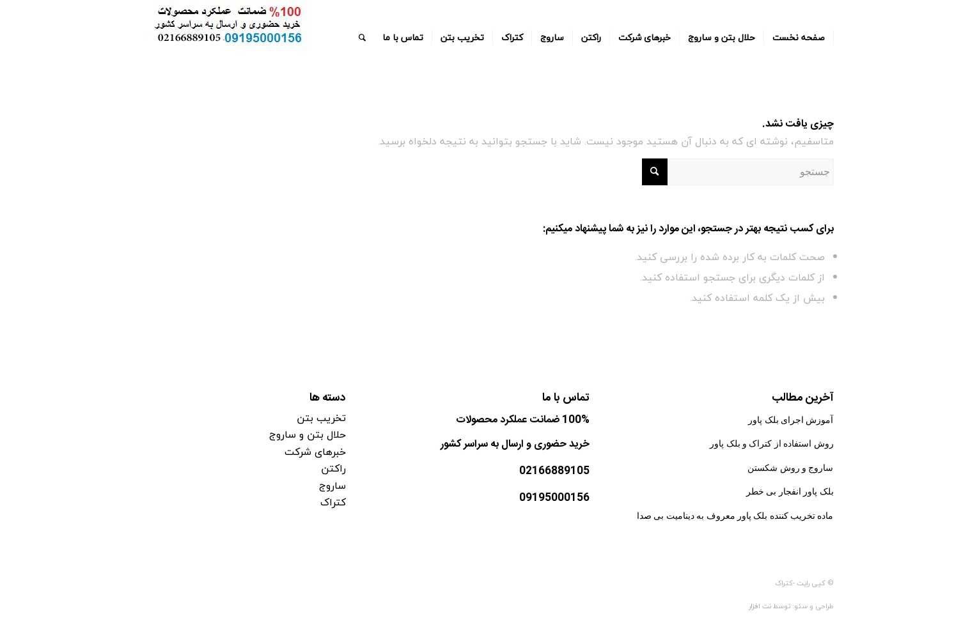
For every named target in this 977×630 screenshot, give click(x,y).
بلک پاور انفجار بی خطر (790, 491)
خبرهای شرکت (315, 452)
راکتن (333, 468)
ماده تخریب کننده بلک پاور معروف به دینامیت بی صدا (735, 516)
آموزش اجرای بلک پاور (790, 420)
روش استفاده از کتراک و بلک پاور (771, 444)
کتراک (333, 502)
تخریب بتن (321, 418)
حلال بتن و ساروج (307, 434)
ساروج (332, 486)
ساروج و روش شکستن (790, 468)
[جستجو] (362, 37)
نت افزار (761, 606)
